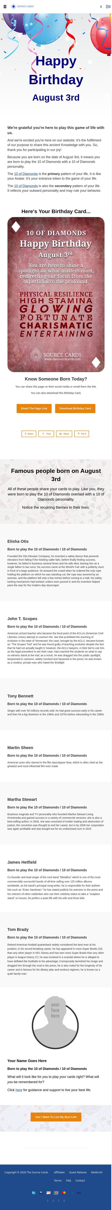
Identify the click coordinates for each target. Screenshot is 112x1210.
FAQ (68, 1180)
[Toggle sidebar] (5, 6)
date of (57, 157)
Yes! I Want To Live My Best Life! (56, 1117)
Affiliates (59, 1172)
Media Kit (97, 1172)
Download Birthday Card (75, 408)
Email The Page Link (34, 408)
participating (37, 150)
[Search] (101, 6)
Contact (80, 1180)
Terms (58, 1180)
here (19, 1090)
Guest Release (78, 1172)
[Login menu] (108, 7)
